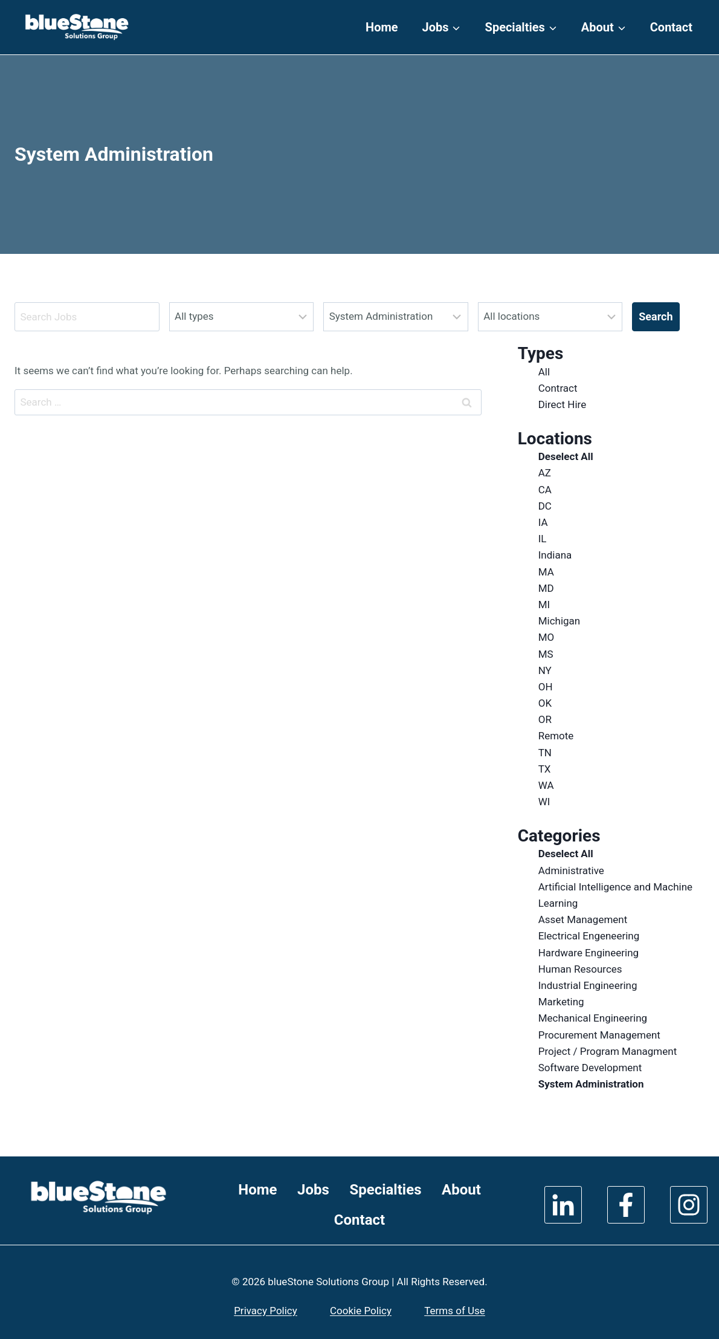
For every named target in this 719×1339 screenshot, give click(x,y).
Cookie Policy (361, 1311)
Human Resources (580, 969)
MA (546, 572)
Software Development (590, 1068)
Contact (671, 27)
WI (544, 802)
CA (545, 490)
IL (542, 539)
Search (655, 316)
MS (545, 654)
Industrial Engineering (587, 985)
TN (545, 753)
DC (545, 506)
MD (546, 588)
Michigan (559, 621)
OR (545, 719)
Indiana (555, 555)
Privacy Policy (265, 1311)
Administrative (571, 870)
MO (546, 637)
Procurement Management (599, 1035)
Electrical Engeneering (589, 936)
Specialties (385, 1189)
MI (544, 604)
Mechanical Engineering (592, 1018)
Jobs (313, 1189)
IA (543, 522)
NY (545, 670)
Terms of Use (454, 1311)
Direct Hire (562, 404)
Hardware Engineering (588, 953)
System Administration (591, 1084)
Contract (558, 388)
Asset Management (583, 919)
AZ (544, 473)
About (461, 1189)
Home (382, 27)
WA (546, 785)
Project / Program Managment (607, 1051)
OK (545, 703)
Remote (556, 736)
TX (544, 769)
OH (545, 687)
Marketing (561, 1002)
